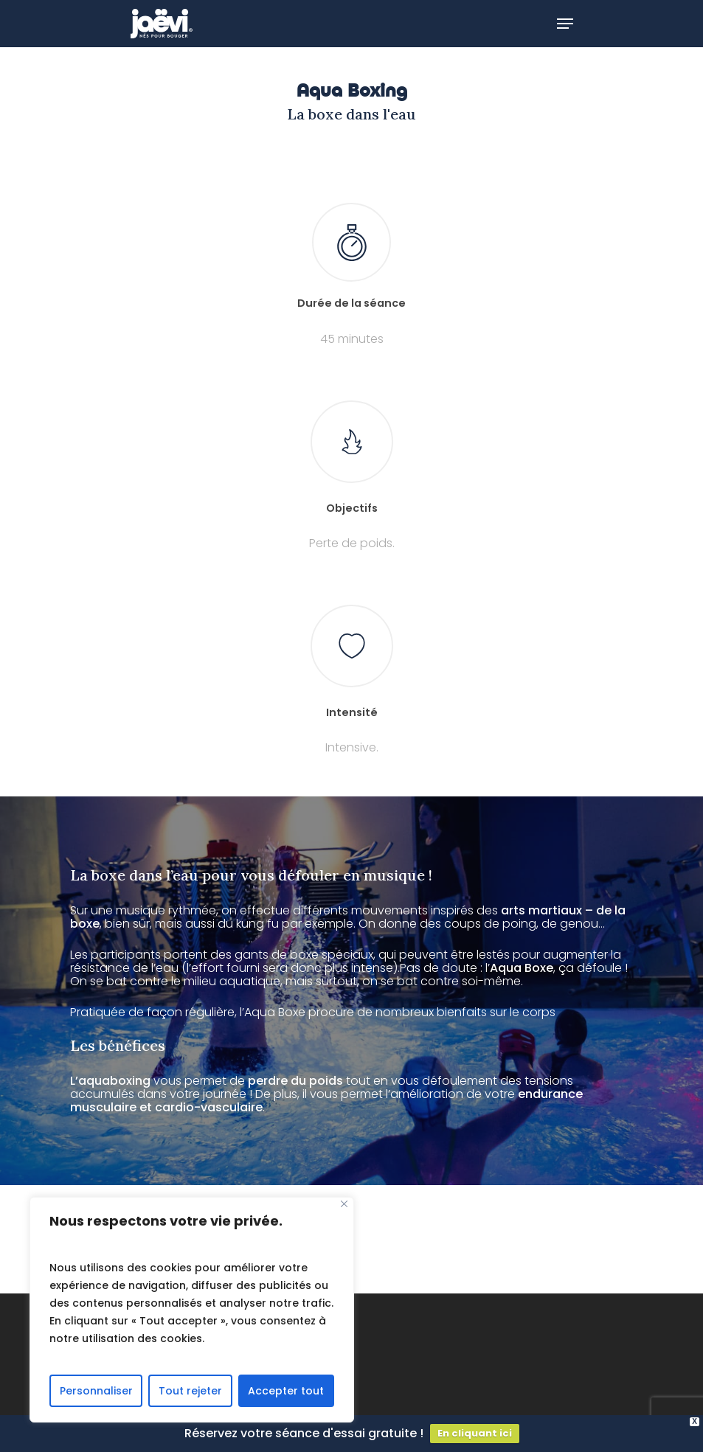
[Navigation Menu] (565, 23)
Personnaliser (96, 1390)
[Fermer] (344, 1204)
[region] (192, 1310)
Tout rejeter (190, 1390)
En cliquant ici (474, 1433)
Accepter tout (286, 1390)
